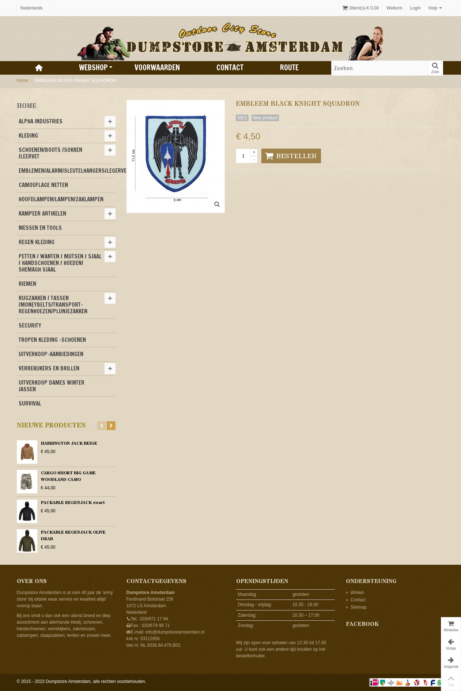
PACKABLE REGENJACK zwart (73, 503)
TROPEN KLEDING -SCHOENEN (52, 340)
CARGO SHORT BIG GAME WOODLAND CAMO (68, 476)
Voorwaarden (157, 67)
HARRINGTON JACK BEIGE (69, 443)
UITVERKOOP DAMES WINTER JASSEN (51, 386)
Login (415, 8)
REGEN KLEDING (36, 242)
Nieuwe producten (51, 426)
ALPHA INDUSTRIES (41, 121)
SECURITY (30, 325)
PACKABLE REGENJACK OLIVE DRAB (73, 535)
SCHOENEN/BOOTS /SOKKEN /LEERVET (50, 153)
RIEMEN (27, 284)
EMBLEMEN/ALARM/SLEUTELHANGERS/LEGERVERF (67, 171)
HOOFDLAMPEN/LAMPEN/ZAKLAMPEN (61, 199)
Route (289, 67)
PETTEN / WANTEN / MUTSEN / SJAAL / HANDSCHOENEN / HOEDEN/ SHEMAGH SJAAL (60, 263)
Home (23, 80)
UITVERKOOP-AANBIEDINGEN (51, 354)
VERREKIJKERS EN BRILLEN (49, 368)
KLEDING (28, 135)
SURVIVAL (30, 403)
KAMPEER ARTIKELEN (42, 213)
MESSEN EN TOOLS (40, 228)
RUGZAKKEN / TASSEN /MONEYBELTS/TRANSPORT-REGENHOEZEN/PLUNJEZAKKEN (53, 304)
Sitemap (356, 607)
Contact (229, 67)
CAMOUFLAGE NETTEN (43, 185)
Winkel (355, 592)
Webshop (96, 67)
